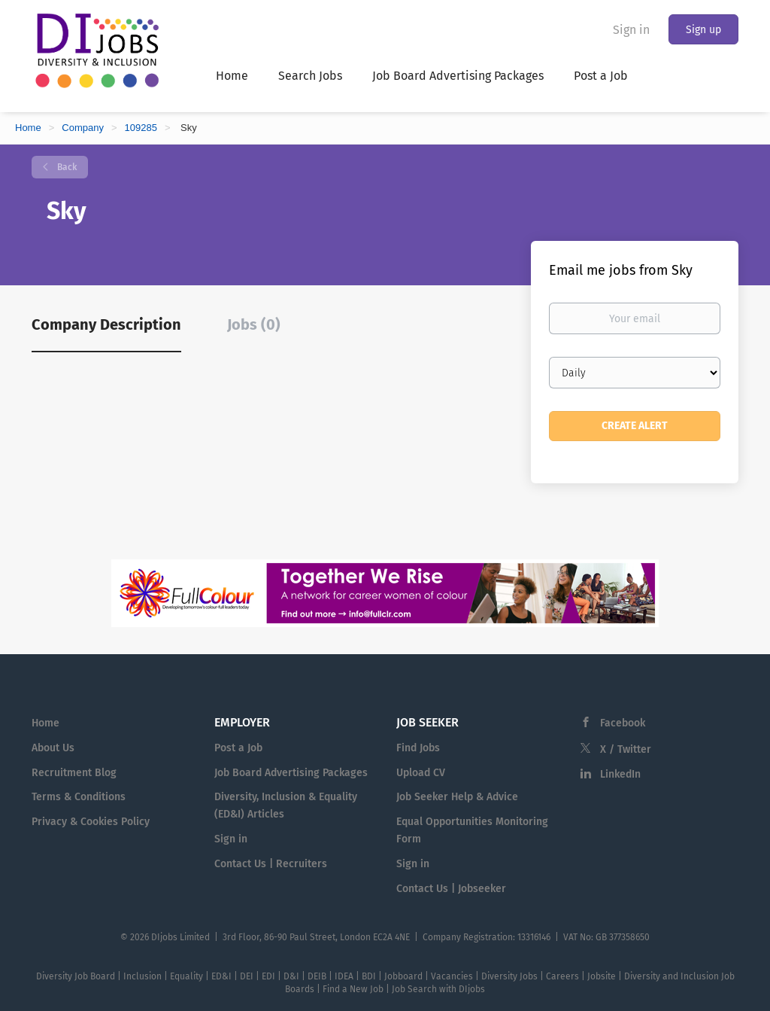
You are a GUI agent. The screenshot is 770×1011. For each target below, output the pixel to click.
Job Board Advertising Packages (291, 772)
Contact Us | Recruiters (270, 863)
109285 (141, 127)
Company (83, 127)
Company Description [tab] (106, 324)
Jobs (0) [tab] (253, 324)
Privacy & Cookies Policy (91, 821)
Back (66, 167)
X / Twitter (625, 749)
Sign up (703, 29)
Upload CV (420, 772)
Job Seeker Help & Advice (457, 796)
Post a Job (238, 748)
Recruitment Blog (74, 772)
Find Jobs (418, 748)
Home (28, 127)
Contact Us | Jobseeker (451, 888)
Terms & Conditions (79, 796)
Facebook (622, 723)
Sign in (631, 30)
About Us (53, 748)
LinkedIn (620, 774)
